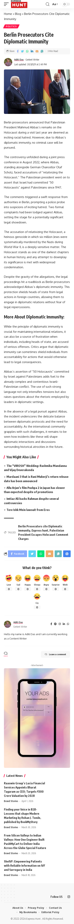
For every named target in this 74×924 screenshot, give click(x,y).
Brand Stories (11, 801)
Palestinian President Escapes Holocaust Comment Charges (43, 534)
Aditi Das (19, 59)
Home (8, 14)
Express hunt (40, 530)
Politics (11, 26)
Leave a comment (55, 654)
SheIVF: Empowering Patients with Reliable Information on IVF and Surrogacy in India (24, 865)
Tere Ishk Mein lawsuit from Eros (28, 510)
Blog (18, 14)
